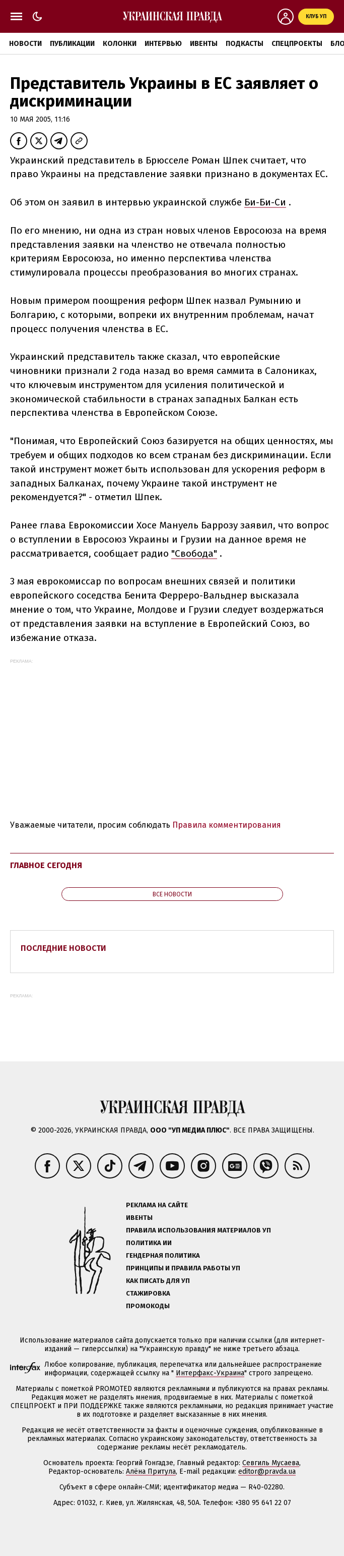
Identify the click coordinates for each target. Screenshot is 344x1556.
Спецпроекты (296, 43)
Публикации (72, 43)
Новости (25, 43)
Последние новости (63, 948)
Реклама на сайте (157, 1205)
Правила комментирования (226, 825)
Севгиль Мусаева (270, 1463)
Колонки (119, 43)
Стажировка (148, 1293)
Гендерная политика (163, 1255)
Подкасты (244, 43)
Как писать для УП (158, 1280)
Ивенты (204, 43)
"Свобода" (194, 553)
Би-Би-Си (265, 202)
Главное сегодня (46, 865)
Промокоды (148, 1306)
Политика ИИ (149, 1243)
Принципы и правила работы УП (183, 1268)
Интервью (163, 43)
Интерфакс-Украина (210, 1373)
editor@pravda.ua (267, 1471)
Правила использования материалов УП (198, 1230)
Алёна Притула (151, 1471)
